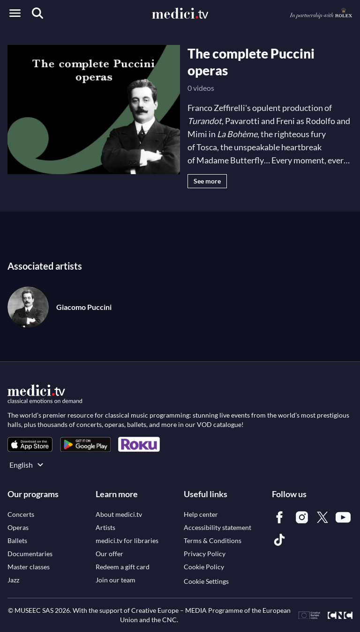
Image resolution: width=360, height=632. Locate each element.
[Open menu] (15, 13)
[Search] (37, 13)
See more (207, 181)
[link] (30, 444)
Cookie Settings (206, 581)
